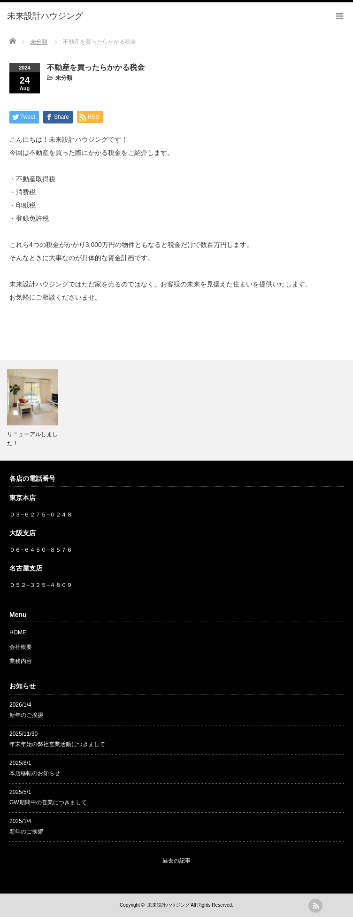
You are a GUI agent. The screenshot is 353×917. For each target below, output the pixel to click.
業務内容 (20, 661)
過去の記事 (176, 860)
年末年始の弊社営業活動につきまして (57, 744)
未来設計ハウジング (168, 905)
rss (315, 906)
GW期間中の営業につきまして (48, 802)
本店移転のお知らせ (34, 773)
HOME (17, 632)
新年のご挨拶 (26, 715)
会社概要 (20, 647)
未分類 (63, 78)
